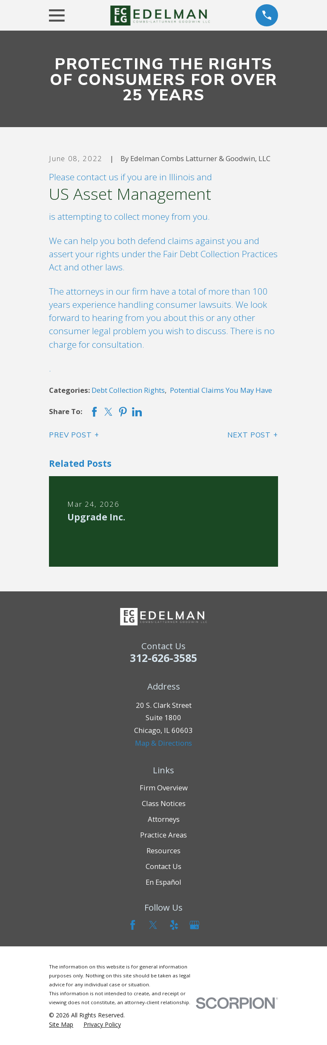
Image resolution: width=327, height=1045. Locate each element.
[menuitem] (61, 1024)
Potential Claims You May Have (221, 390)
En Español (163, 882)
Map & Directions (163, 743)
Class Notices (164, 803)
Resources (163, 850)
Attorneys (164, 819)
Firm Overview (164, 787)
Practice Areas (163, 835)
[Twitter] (153, 925)
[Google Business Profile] (194, 925)
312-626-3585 (163, 657)
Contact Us (163, 866)
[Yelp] (174, 925)
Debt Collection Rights (128, 390)
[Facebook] (133, 925)
